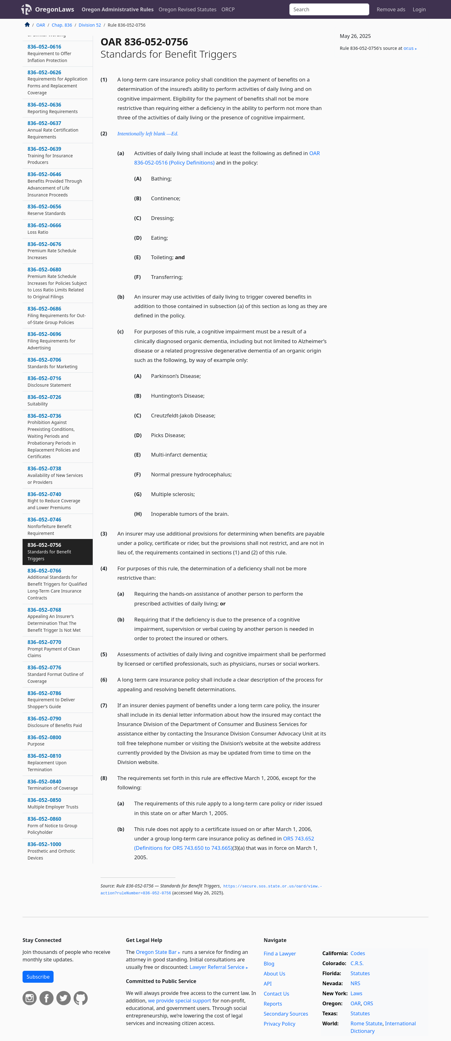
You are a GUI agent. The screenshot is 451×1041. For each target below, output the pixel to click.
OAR (40, 25)
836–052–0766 (57, 584)
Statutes (360, 973)
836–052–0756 (49, 551)
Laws (356, 993)
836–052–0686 (57, 315)
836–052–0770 (54, 649)
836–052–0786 (51, 700)
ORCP (228, 9)
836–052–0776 (56, 674)
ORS (368, 1003)
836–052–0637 (53, 130)
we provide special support (179, 1000)
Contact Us (276, 993)
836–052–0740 (54, 501)
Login (419, 9)
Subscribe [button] (38, 976)
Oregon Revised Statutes (187, 9)
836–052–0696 (51, 341)
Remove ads (391, 9)
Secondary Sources (286, 1013)
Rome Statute (366, 1023)
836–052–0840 (53, 784)
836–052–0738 (55, 475)
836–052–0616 (49, 53)
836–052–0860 (52, 825)
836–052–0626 (57, 82)
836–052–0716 (49, 381)
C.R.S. (357, 963)
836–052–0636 (53, 107)
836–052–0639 (50, 155)
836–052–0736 (54, 436)
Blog (269, 963)
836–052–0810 (47, 762)
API (268, 983)
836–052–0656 (46, 209)
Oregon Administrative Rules (118, 9)
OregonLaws (54, 9)
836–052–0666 (44, 228)
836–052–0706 (53, 362)
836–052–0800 (44, 740)
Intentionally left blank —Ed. (148, 134)
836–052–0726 (44, 400)
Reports (273, 1003)
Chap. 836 (62, 25)
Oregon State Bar (156, 952)
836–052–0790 (55, 721)
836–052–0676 (52, 251)
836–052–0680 (57, 283)
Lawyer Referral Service (216, 967)
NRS (355, 983)
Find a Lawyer (280, 953)
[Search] (329, 9)
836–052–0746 (49, 526)
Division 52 (90, 25)
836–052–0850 (53, 803)
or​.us (409, 48)
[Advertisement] (381, 160)
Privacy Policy (279, 1023)
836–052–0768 (54, 619)
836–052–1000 (51, 851)
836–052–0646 (55, 184)
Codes (357, 953)
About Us (274, 973)
